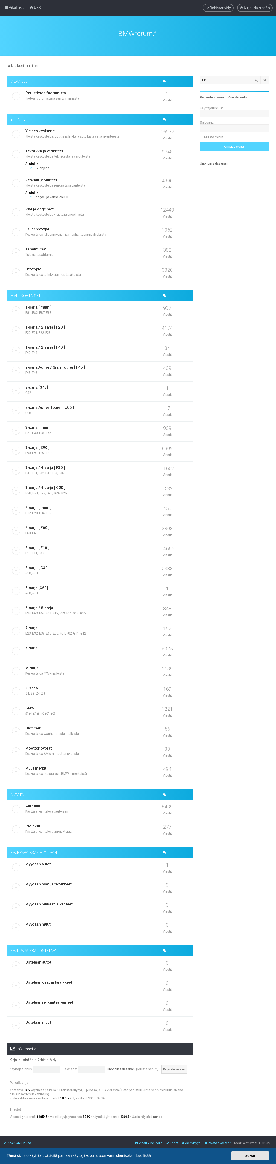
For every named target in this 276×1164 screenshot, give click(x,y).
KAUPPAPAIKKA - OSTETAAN (34, 950)
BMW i (30, 707)
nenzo (158, 1116)
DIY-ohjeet (39, 167)
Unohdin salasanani (121, 1068)
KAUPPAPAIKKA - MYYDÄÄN (33, 852)
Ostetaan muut (38, 1022)
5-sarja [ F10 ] (37, 547)
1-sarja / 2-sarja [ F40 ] (45, 346)
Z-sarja (31, 687)
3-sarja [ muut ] (38, 427)
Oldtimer (33, 727)
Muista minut (148, 1068)
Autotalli (32, 805)
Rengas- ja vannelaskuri (49, 196)
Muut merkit (35, 767)
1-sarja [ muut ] (38, 306)
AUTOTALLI (19, 794)
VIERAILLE (18, 81)
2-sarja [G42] (36, 387)
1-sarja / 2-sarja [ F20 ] (45, 326)
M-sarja (31, 667)
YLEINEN (17, 119)
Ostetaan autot (38, 961)
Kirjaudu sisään (21, 1059)
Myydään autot (38, 863)
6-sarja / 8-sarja (39, 607)
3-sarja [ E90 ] (37, 447)
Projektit (32, 825)
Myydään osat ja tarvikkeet (48, 883)
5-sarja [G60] (36, 587)
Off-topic (33, 268)
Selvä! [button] (250, 1156)
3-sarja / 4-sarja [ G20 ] (45, 487)
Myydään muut (38, 923)
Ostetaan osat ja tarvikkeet (48, 981)
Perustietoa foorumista (45, 92)
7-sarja (31, 627)
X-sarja (31, 647)
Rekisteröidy (46, 1059)
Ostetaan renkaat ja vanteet (49, 1001)
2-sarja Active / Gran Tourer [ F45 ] (55, 366)
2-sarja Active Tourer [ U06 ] (49, 407)
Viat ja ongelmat (39, 208)
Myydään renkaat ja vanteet (49, 903)
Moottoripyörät (38, 747)
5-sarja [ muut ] (38, 507)
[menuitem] (35, 7)
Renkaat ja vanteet (41, 179)
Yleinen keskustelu (41, 130)
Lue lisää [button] (143, 1156)
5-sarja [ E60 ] (37, 527)
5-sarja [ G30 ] (37, 567)
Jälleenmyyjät (37, 228)
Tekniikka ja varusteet (44, 150)
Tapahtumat (35, 248)
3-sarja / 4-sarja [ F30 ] (45, 467)
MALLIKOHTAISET (25, 295)
